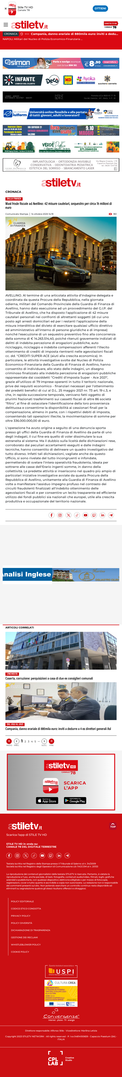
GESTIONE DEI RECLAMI (24, 937)
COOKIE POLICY (20, 951)
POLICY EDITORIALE (22, 901)
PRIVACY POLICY (20, 915)
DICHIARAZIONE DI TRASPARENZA (30, 930)
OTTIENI (100, 8)
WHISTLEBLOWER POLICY (26, 944)
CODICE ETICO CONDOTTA (26, 908)
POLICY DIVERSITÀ (21, 923)
